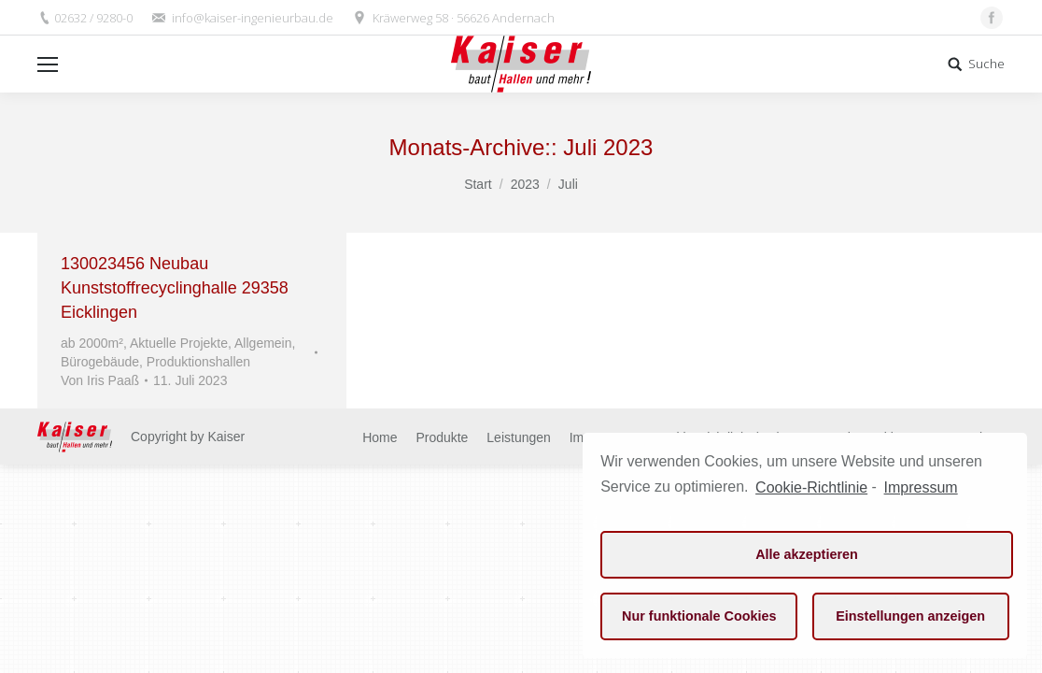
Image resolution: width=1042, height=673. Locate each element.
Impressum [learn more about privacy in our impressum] (921, 487)
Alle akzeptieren (806, 554)
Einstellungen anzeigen (910, 616)
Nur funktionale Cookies (699, 616)
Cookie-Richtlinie (811, 487)
